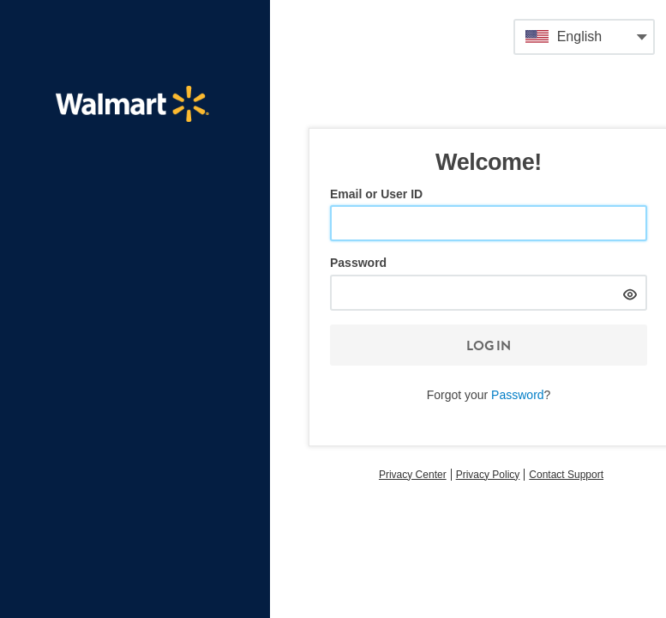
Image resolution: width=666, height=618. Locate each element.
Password (358, 263)
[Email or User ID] (488, 223)
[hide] (629, 292)
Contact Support (566, 475)
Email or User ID (376, 194)
